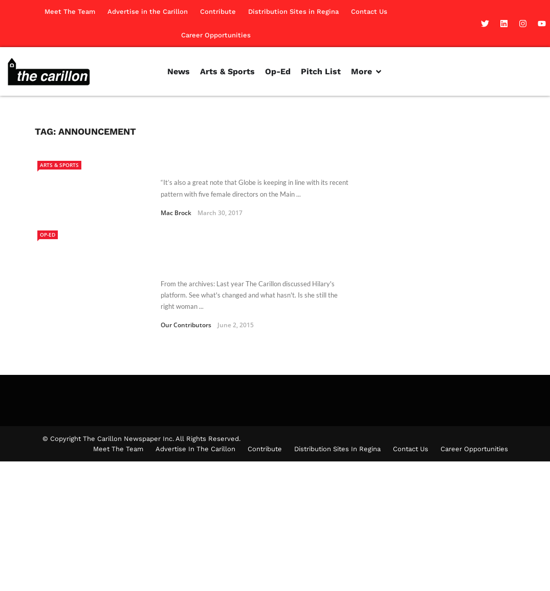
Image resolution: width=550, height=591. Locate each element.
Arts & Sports (59, 164)
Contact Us (369, 11)
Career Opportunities (216, 35)
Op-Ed (47, 234)
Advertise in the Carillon (147, 11)
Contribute (218, 11)
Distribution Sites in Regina (293, 11)
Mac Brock (176, 212)
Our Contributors (186, 325)
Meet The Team (70, 11)
